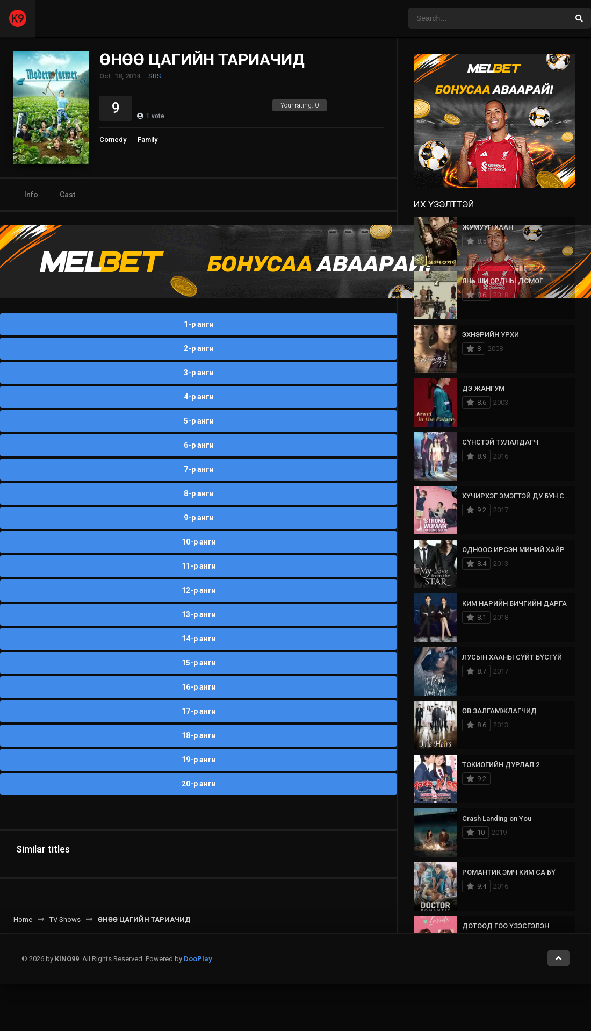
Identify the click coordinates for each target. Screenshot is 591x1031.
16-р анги (199, 687)
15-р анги (199, 662)
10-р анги (199, 542)
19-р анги (199, 759)
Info (31, 194)
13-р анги (199, 614)
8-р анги (199, 493)
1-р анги (199, 324)
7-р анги (199, 469)
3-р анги (199, 372)
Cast (67, 194)
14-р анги (199, 638)
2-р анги (199, 348)
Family (147, 139)
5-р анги (199, 421)
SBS (154, 76)
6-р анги (199, 445)
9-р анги (199, 517)
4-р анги (199, 396)
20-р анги (199, 783)
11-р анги (199, 566)
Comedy (112, 139)
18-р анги (199, 735)
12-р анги (199, 590)
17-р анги (199, 711)
